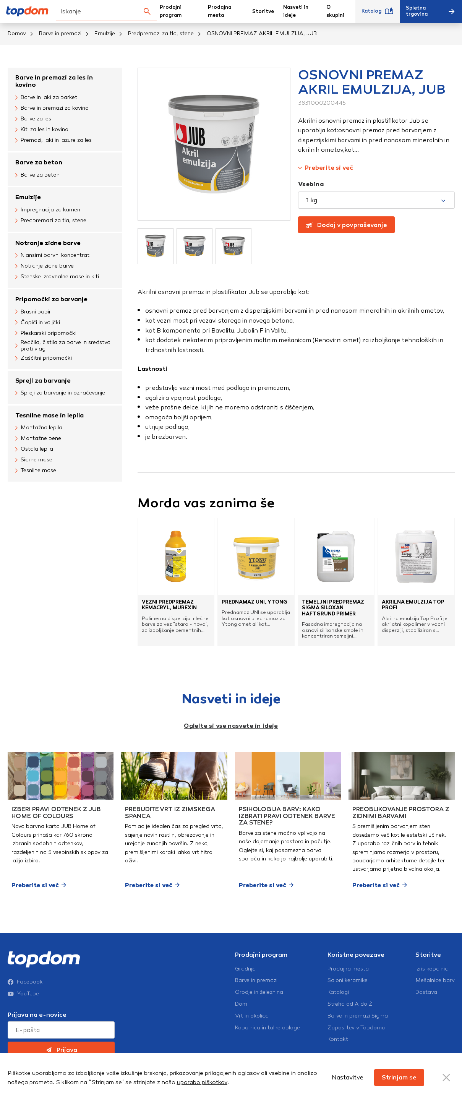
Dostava (426, 992)
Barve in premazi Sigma (357, 1016)
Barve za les (33, 118)
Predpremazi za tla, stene (161, 33)
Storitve (263, 11)
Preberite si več (325, 167)
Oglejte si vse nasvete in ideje (231, 725)
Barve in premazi (60, 33)
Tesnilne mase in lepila (49, 415)
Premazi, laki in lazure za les (53, 140)
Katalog (377, 11)
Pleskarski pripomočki (45, 333)
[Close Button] (446, 1077)
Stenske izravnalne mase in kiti (57, 277)
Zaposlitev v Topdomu (356, 1028)
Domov (17, 33)
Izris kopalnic (431, 969)
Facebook (25, 982)
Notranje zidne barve (48, 243)
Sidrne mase (33, 460)
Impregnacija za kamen (47, 210)
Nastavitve (347, 1077)
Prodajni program (171, 11)
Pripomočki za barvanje (51, 299)
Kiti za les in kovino (41, 129)
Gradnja (245, 969)
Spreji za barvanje (43, 380)
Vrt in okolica (252, 1016)
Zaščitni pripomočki (43, 358)
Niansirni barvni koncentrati (53, 255)
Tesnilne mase (35, 471)
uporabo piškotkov (202, 1082)
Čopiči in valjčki (37, 322)
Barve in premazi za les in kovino (54, 81)
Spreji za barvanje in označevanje (60, 393)
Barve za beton (38, 162)
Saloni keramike (347, 980)
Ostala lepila (34, 449)
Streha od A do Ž (350, 1004)
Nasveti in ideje (295, 11)
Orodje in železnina (259, 992)
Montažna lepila (38, 428)
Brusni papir (33, 311)
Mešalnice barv (435, 980)
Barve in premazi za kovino (52, 108)
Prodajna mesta (219, 11)
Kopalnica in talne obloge (267, 1028)
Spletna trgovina (431, 11)
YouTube (23, 994)
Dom (241, 1004)
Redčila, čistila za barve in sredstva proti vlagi (62, 345)
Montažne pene (38, 438)
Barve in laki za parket (46, 97)
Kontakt (337, 1039)
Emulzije (104, 33)
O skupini (335, 11)
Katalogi (338, 992)
